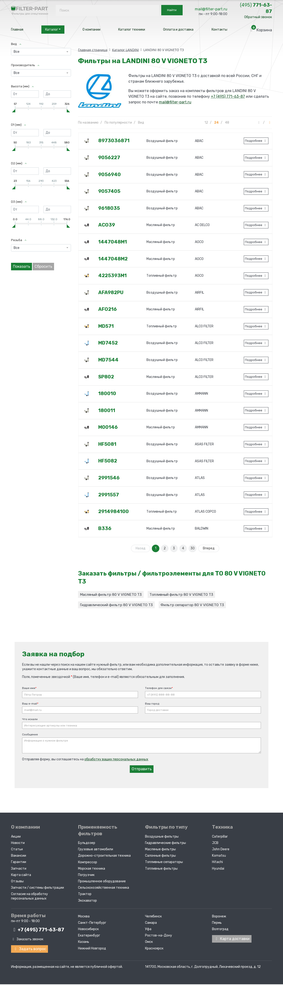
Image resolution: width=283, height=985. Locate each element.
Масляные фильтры (160, 850)
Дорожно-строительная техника (104, 857)
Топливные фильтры (161, 869)
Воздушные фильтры (162, 837)
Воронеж (219, 917)
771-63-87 (256, 8)
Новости (18, 844)
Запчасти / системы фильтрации (37, 889)
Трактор (84, 895)
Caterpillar (220, 837)
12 (206, 123)
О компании (91, 30)
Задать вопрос (29, 950)
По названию (88, 123)
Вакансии (18, 857)
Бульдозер (86, 844)
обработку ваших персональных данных (116, 760)
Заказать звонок (27, 940)
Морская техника (91, 869)
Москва (84, 917)
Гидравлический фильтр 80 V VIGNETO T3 (117, 605)
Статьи (17, 850)
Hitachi (217, 863)
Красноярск (154, 949)
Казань (83, 943)
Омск (149, 943)
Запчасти (18, 869)
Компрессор (87, 863)
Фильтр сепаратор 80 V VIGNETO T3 (196, 605)
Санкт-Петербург (92, 924)
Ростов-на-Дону (158, 937)
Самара (151, 924)
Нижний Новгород (92, 949)
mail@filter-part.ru (211, 9)
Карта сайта (21, 876)
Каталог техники (131, 30)
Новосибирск (88, 930)
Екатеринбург (89, 937)
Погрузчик (86, 876)
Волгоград (220, 930)
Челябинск (153, 917)
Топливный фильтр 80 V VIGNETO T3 (184, 594)
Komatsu (219, 857)
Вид (141, 123)
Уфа (148, 930)
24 (216, 123)
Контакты (219, 30)
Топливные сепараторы (164, 863)
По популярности (118, 123)
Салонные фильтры (160, 857)
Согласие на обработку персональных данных (29, 897)
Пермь (217, 924)
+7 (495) (37, 931)
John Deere (220, 850)
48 (227, 123)
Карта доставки (232, 940)
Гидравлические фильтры (165, 844)
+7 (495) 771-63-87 (228, 96)
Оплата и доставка (178, 30)
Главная (17, 30)
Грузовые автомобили (95, 850)
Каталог (53, 30)
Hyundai (218, 869)
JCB (215, 844)
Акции (16, 837)
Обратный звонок (258, 17)
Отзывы (17, 882)
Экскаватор (87, 902)
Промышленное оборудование (102, 882)
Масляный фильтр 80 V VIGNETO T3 (112, 594)
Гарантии (18, 863)
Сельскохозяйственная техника (103, 889)
